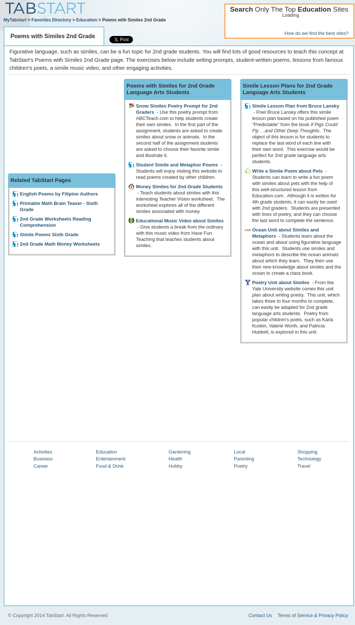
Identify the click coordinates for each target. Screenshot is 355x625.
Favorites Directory (51, 20)
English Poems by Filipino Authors (59, 194)
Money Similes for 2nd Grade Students (179, 186)
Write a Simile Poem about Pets (287, 171)
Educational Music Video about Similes (179, 220)
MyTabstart (15, 20)
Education (86, 20)
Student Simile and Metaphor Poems (177, 165)
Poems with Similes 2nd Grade (53, 36)
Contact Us (260, 615)
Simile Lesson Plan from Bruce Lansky (295, 106)
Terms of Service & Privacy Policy (313, 615)
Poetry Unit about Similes (280, 282)
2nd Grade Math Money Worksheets (60, 244)
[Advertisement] (62, 124)
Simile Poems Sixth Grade (49, 234)
